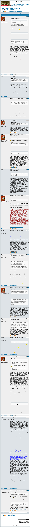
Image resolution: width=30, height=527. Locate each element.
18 (11, 9)
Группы (22, 4)
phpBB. (16, 525)
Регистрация (27, 4)
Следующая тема (26, 13)
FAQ (11, 4)
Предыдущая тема (20, 13)
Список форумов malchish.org (11, 11)
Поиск (14, 4)
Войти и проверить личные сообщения (20, 5)
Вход (28, 5)
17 (10, 9)
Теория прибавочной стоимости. (11, 8)
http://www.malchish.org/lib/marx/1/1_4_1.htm (16, 227)
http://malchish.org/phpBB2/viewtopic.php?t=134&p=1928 (18, 509)
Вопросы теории (19, 11)
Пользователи (18, 4)
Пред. (5, 9)
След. (13, 9)
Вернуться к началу (4, 74)
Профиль (12, 5)
